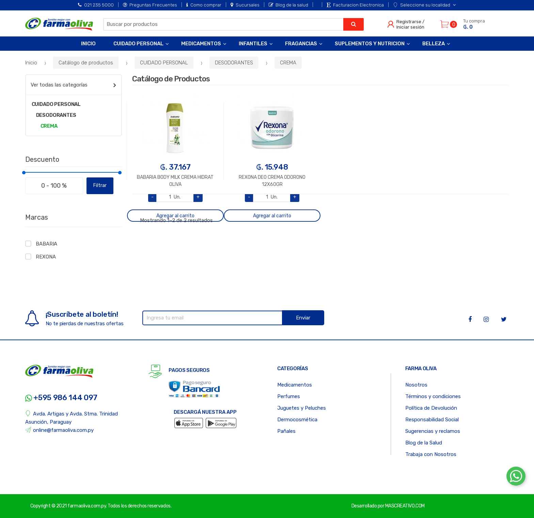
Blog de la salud (288, 4)
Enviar (303, 318)
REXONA (46, 257)
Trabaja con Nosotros (430, 454)
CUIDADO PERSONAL (164, 63)
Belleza (433, 44)
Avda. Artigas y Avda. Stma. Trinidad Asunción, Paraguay (71, 417)
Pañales (286, 431)
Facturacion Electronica (355, 4)
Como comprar (203, 4)
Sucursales (245, 4)
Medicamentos (201, 44)
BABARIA (46, 244)
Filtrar (100, 185)
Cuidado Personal (138, 44)
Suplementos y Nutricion (370, 44)
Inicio (88, 44)
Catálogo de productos (86, 63)
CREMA (288, 63)
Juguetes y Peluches (301, 408)
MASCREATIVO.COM (405, 506)
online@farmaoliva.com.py (59, 430)
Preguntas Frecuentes (150, 4)
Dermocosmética (297, 420)
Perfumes (288, 396)
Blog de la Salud (423, 443)
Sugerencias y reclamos (432, 431)
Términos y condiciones (433, 396)
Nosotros (416, 385)
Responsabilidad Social (432, 420)
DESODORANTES (234, 63)
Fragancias (301, 44)
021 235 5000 (96, 4)
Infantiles (253, 44)
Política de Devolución (431, 408)
